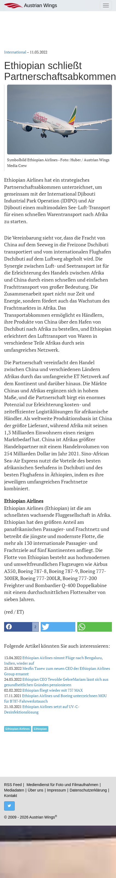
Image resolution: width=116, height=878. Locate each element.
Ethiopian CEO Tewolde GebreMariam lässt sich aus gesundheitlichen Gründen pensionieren (56, 682)
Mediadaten (14, 790)
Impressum (56, 790)
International (15, 52)
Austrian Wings (30, 5)
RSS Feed (13, 785)
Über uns (35, 790)
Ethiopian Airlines (17, 728)
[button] (21, 627)
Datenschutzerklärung (88, 790)
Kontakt (10, 795)
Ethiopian (40, 728)
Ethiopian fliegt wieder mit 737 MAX (52, 690)
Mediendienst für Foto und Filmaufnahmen (62, 785)
